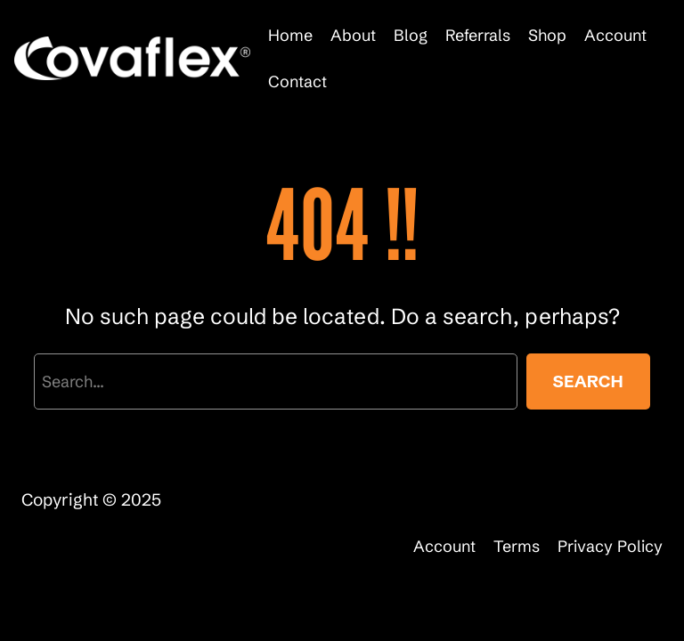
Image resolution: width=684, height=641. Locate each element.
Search (588, 381)
